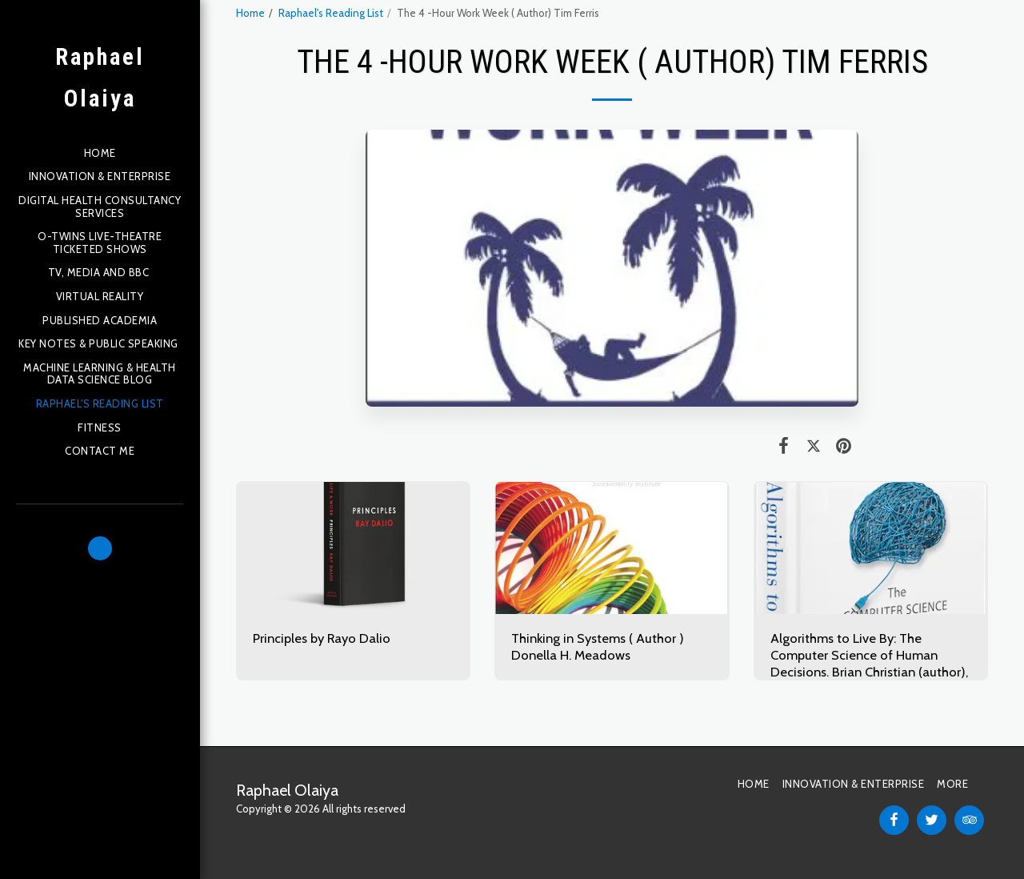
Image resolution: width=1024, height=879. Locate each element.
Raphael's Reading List (330, 12)
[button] (100, 548)
